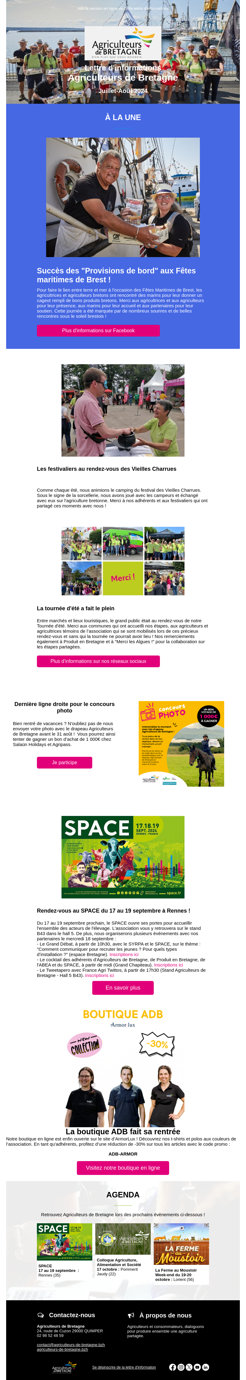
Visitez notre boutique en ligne (123, 1168)
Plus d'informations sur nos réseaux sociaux (98, 661)
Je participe (64, 762)
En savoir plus (122, 988)
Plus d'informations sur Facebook (98, 330)
